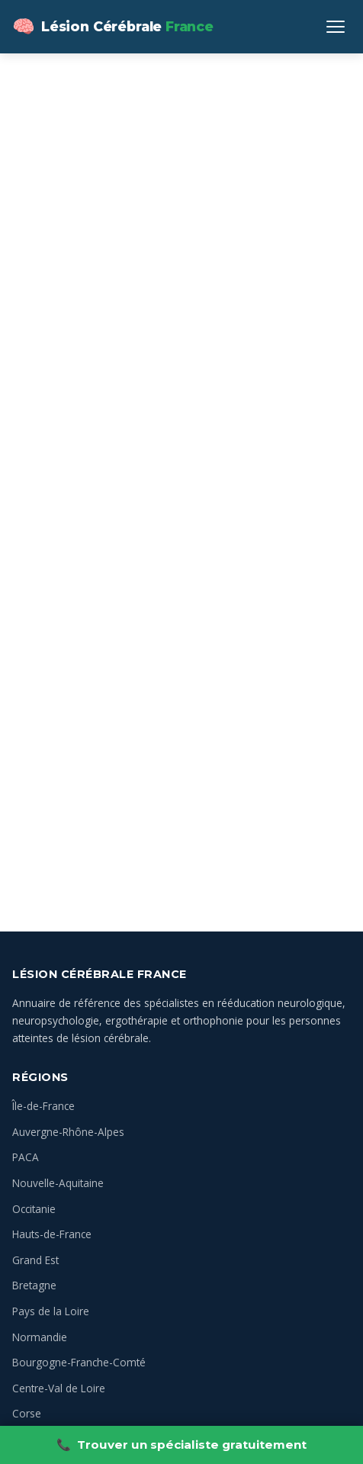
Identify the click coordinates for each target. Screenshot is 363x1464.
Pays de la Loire (50, 1311)
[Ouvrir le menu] (335, 26)
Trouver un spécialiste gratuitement (181, 1445)
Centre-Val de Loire (58, 1388)
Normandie (39, 1337)
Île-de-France (43, 1106)
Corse (26, 1413)
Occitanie (34, 1209)
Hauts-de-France (52, 1234)
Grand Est (35, 1260)
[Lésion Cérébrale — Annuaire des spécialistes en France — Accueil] (113, 26)
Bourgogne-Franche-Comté (79, 1362)
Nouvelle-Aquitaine (58, 1183)
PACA (25, 1157)
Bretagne (34, 1285)
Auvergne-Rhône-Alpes (68, 1132)
